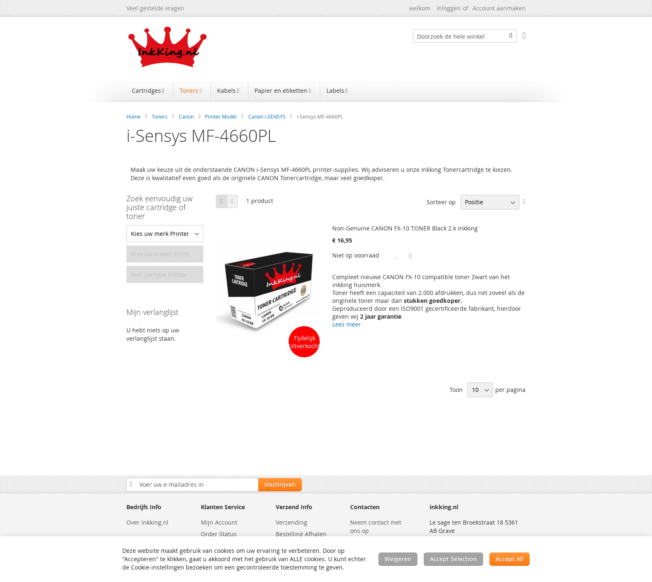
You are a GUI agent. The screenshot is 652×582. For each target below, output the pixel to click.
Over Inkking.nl (147, 522)
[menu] (326, 91)
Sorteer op (441, 202)
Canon (186, 116)
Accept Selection (453, 559)
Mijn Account (219, 522)
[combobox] (465, 36)
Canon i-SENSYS (267, 116)
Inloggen (449, 8)
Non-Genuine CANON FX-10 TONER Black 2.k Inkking (405, 228)
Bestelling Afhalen (301, 534)
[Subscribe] (280, 484)
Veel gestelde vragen (155, 8)
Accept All (510, 559)
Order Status (219, 534)
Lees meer (346, 324)
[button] (397, 255)
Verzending (291, 522)
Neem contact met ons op (375, 526)
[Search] (511, 36)
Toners (160, 116)
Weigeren (398, 559)
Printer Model (221, 116)
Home (133, 116)
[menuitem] (149, 90)
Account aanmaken (499, 8)
